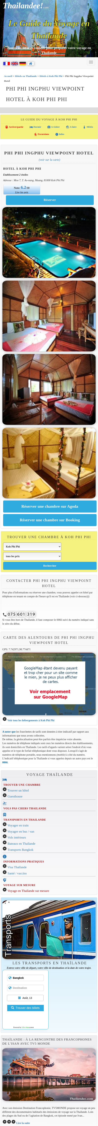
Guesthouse (15, 796)
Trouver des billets (25, 1007)
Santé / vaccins (17, 873)
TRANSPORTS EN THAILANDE (24, 819)
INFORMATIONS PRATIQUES (23, 861)
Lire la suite (23, 1123)
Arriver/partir (14, 127)
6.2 (23, 187)
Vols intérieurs (17, 837)
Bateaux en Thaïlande (21, 843)
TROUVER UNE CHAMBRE (22, 784)
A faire (71, 127)
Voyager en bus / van (21, 831)
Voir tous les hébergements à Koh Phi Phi (30, 720)
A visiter (53, 127)
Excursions (41, 134)
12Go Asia (25, 1027)
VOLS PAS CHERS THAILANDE (25, 808)
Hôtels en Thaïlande (26, 76)
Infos (59, 134)
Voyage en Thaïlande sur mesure (28, 891)
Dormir (35, 127)
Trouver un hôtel (18, 790)
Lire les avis (21, 192)
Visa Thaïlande (17, 867)
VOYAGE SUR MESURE (19, 885)
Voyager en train (18, 825)
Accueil (8, 76)
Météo (88, 127)
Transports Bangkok (20, 850)
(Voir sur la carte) (49, 159)
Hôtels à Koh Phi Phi (50, 76)
